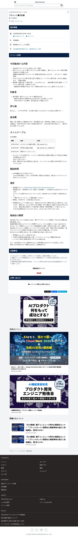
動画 (2, 468)
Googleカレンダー (19, 36)
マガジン (4, 465)
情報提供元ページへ (39, 268)
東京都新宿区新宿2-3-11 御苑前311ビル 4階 (27, 49)
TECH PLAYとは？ (7, 499)
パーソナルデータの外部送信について (12, 524)
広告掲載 (4, 486)
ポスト (47, 291)
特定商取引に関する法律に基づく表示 (12, 521)
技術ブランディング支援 (8, 483)
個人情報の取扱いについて (9, 518)
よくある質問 (5, 502)
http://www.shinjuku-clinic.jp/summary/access (40, 187)
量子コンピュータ (16, 21)
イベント (16, 451)
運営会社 (4, 490)
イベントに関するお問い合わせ (39, 284)
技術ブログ (43, 465)
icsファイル (30, 36)
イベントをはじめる (46, 502)
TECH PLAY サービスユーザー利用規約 (13, 515)
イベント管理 (5, 505)
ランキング (43, 471)
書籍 (41, 468)
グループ (4, 471)
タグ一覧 (4, 474)
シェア (54, 291)
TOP (11, 451)
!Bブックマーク (62, 291)
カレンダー (43, 462)
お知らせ (42, 499)
